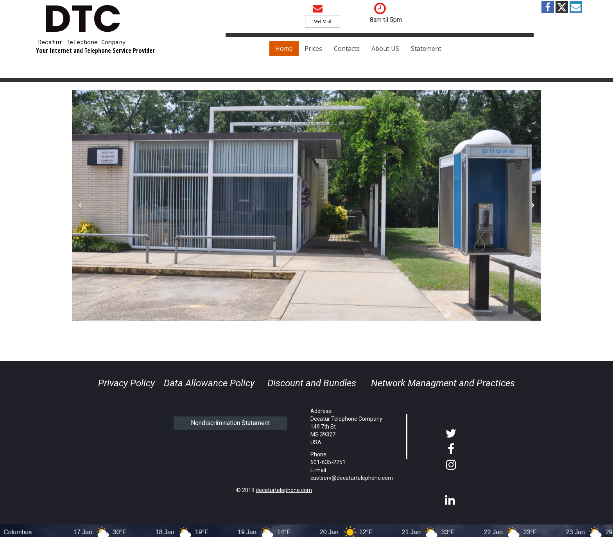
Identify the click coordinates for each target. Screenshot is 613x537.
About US (385, 48)
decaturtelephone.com (284, 490)
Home (284, 48)
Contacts (347, 48)
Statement (426, 48)
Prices (313, 48)
